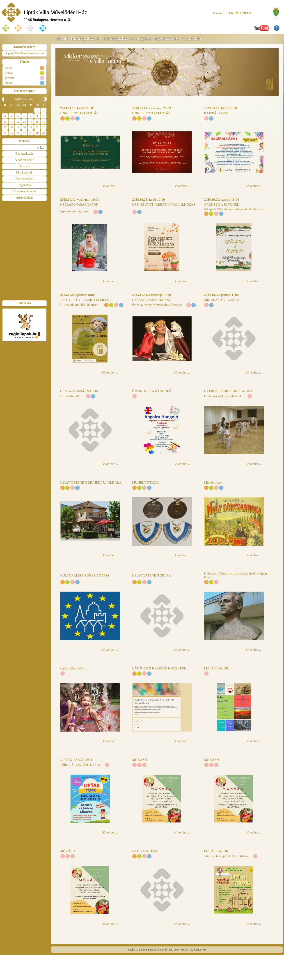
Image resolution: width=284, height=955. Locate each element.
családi (8, 82)
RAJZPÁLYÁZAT (216, 113)
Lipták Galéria (191, 38)
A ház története (24, 160)
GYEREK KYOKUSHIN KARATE (228, 391)
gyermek (9, 77)
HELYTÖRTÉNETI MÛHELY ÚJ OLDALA (90, 482)
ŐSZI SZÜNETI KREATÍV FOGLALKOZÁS (163, 204)
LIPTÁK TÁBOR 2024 (76, 759)
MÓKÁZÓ (139, 759)
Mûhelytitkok (213, 482)
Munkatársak (24, 172)
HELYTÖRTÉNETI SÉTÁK (151, 575)
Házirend (24, 166)
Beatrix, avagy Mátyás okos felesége (157, 304)
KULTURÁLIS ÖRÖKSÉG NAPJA (84, 575)
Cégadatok (24, 185)
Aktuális (61, 38)
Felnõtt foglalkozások (84, 38)
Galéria (217, 13)
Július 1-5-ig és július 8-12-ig (80, 764)
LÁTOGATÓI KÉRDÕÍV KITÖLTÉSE (159, 668)
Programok (143, 38)
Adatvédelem (24, 197)
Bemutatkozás (24, 153)
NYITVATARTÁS (144, 851)
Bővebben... (110, 186)
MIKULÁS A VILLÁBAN (222, 300)
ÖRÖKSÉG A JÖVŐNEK (221, 204)
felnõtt (8, 68)
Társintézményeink (24, 191)
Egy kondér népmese (74, 211)
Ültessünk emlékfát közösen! (79, 304)
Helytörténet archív (166, 38)
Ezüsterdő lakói (70, 396)
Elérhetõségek (24, 178)
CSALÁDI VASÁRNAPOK (79, 204)
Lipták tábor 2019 (72, 668)
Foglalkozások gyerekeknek (223, 396)
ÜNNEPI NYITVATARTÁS (79, 113)
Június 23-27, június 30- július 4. (226, 856)
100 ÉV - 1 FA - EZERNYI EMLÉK (85, 300)
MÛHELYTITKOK (145, 482)
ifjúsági (9, 72)
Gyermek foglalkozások (117, 38)
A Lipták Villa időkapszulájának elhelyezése (234, 209)
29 (37, 132)
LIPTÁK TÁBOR (216, 668)
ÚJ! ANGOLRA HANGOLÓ (152, 391)
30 (43, 132)
